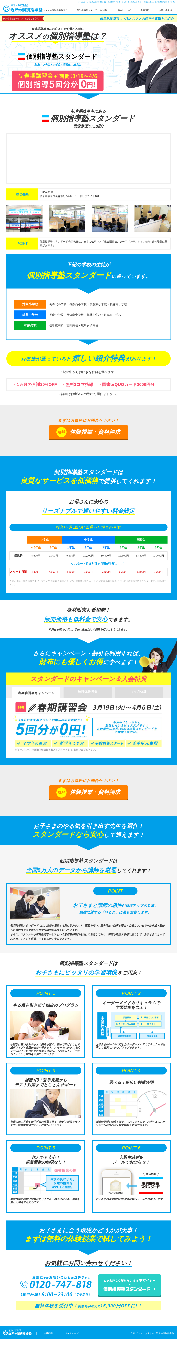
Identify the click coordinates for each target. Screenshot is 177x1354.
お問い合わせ (165, 10)
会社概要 (48, 1333)
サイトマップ (71, 1333)
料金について (124, 10)
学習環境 (144, 10)
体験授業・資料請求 (88, 432)
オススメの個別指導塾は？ (54, 10)
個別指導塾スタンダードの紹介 (92, 10)
